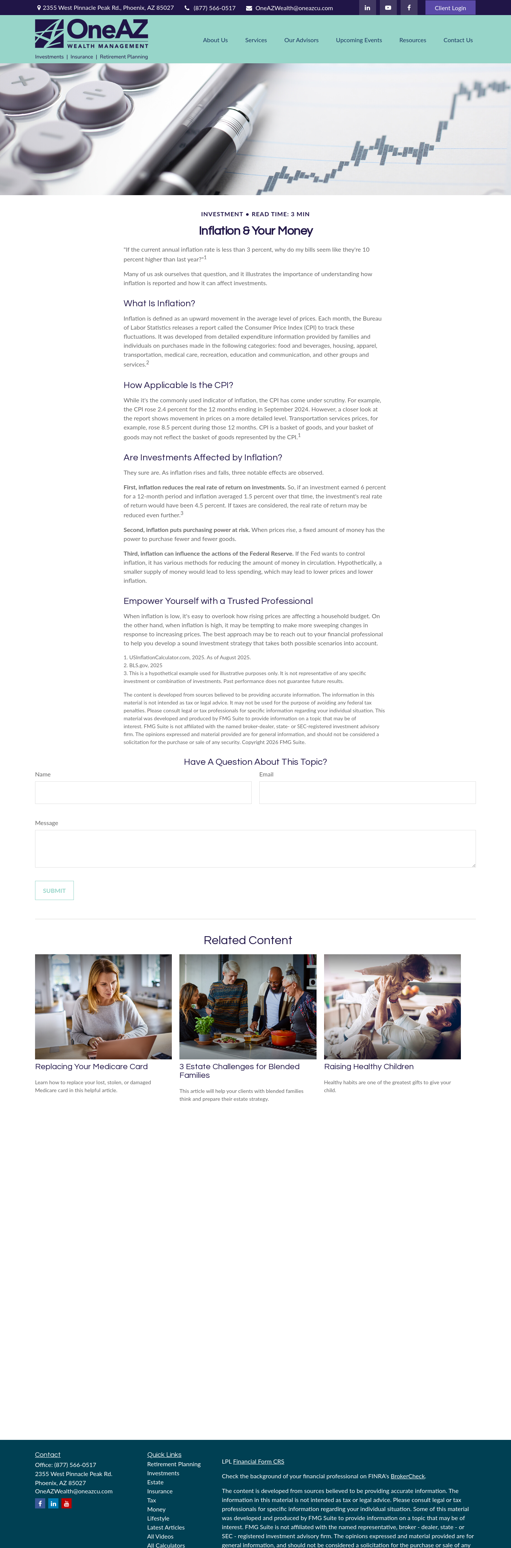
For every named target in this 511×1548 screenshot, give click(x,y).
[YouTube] (388, 7)
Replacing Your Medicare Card (91, 1066)
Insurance (160, 1491)
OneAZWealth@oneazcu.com (289, 7)
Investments (163, 1472)
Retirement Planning (174, 1463)
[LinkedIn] (367, 7)
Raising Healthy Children (369, 1066)
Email (266, 774)
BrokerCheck (408, 1475)
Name (43, 774)
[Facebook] (409, 7)
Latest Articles (166, 1527)
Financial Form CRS (258, 1461)
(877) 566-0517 (209, 7)
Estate (155, 1481)
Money (156, 1509)
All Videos (160, 1536)
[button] (215, 39)
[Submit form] (54, 890)
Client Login (450, 7)
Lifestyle (158, 1518)
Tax (151, 1500)
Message (46, 822)
